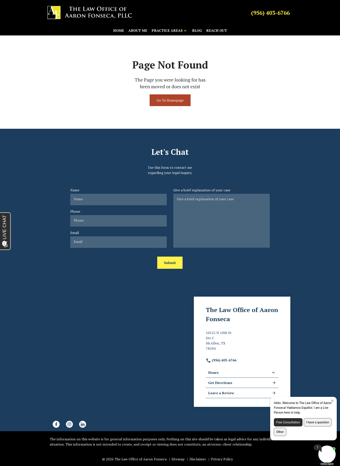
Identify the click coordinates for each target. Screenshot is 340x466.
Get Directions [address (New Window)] (242, 382)
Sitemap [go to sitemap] (178, 459)
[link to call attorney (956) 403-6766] (270, 12)
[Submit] (170, 263)
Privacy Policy (222, 459)
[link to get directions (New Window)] (242, 342)
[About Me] (137, 30)
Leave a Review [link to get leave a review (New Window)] (242, 393)
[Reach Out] (216, 30)
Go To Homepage (170, 100)
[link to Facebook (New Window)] (56, 424)
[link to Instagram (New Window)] (69, 424)
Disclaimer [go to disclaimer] (198, 459)
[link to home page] (89, 12)
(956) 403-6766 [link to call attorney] (221, 360)
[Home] (118, 30)
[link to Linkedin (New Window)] (82, 424)
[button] (185, 30)
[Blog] (197, 30)
